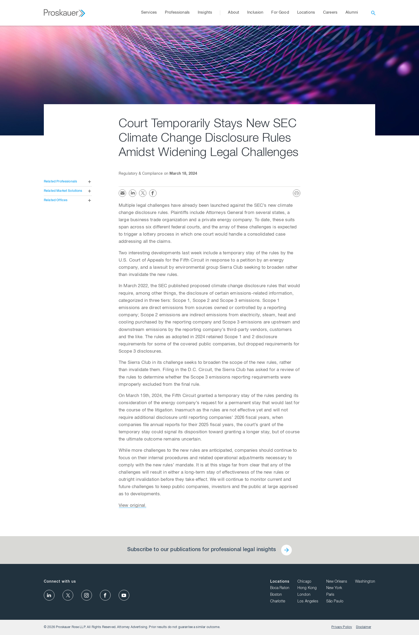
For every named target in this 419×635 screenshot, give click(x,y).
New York (334, 588)
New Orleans (336, 582)
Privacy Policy (341, 627)
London (304, 595)
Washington (365, 582)
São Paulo (334, 601)
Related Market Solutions (63, 191)
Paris (330, 595)
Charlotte (277, 601)
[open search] (373, 13)
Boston (276, 595)
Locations (279, 582)
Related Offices (55, 200)
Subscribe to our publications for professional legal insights (201, 550)
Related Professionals (60, 181)
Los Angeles (307, 601)
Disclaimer (363, 627)
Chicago (304, 582)
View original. (132, 506)
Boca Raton (280, 588)
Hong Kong (307, 588)
